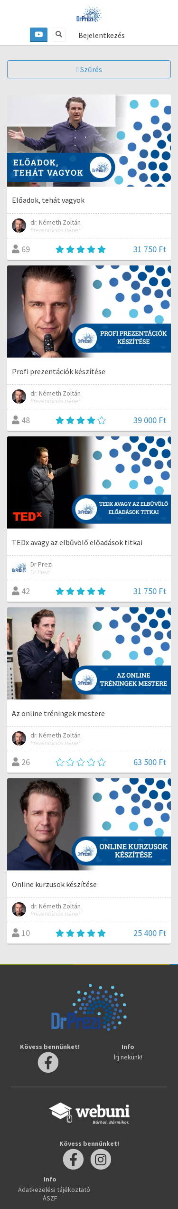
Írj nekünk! (128, 1057)
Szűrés (89, 69)
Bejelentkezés (101, 35)
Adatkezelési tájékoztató (54, 1189)
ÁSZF (50, 1198)
